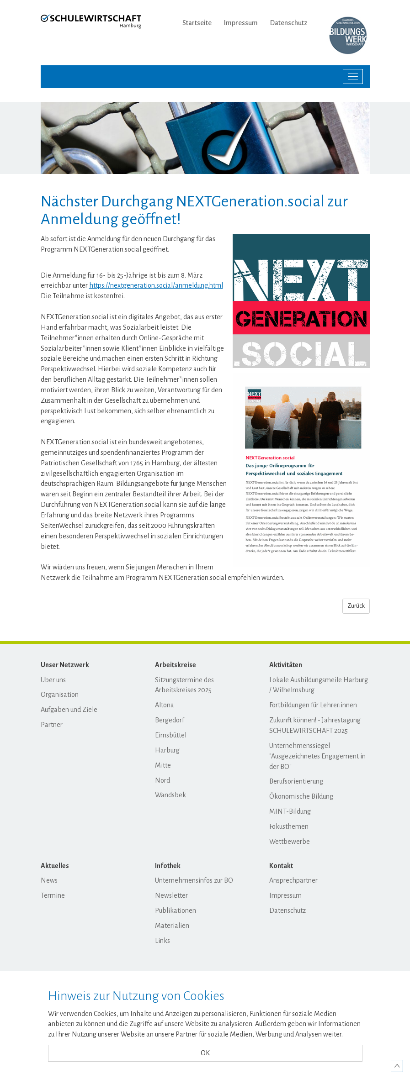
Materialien (172, 925)
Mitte (163, 765)
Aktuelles (55, 865)
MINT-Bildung (290, 811)
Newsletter (171, 895)
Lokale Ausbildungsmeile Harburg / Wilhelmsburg (318, 685)
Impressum (241, 22)
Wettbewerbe (289, 841)
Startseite (197, 22)
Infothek (168, 865)
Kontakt (281, 865)
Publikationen (175, 910)
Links (162, 940)
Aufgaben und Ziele (69, 709)
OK (205, 1053)
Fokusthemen (289, 826)
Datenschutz (288, 22)
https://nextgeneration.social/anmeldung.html (156, 285)
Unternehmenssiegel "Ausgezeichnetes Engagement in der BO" (317, 756)
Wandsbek (170, 795)
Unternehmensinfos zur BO (194, 880)
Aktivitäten (285, 664)
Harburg (167, 750)
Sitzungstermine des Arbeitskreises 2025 (184, 685)
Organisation (60, 694)
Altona (164, 705)
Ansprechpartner (293, 880)
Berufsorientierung (296, 781)
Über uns (53, 680)
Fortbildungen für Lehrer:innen (313, 705)
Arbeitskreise (175, 664)
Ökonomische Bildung (301, 796)
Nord (162, 780)
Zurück (356, 606)
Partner (52, 724)
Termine (53, 895)
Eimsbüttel (170, 735)
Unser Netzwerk (65, 664)
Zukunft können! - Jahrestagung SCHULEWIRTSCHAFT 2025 (315, 725)
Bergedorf (169, 720)
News (49, 880)
